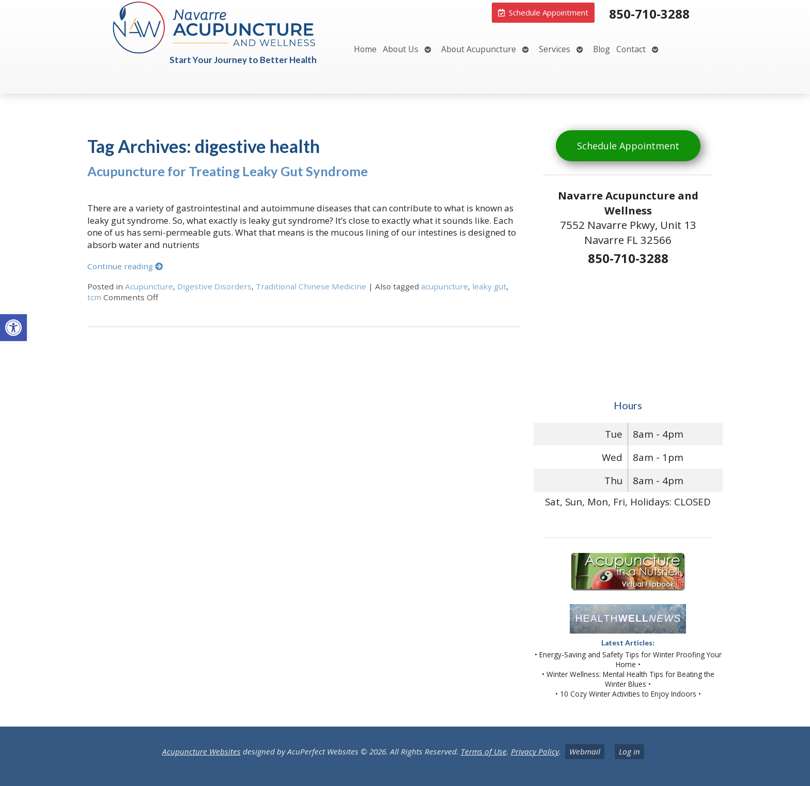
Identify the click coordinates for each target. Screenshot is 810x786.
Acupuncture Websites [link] (201, 751)
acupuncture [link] (444, 286)
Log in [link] (629, 751)
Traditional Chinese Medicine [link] (311, 286)
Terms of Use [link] (484, 751)
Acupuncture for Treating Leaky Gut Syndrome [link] (227, 171)
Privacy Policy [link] (535, 751)
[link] (13, 327)
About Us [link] (400, 49)
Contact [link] (631, 49)
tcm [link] (94, 297)
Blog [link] (601, 49)
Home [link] (365, 49)
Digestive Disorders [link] (214, 286)
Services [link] (554, 49)
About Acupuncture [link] (478, 49)
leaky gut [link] (489, 286)
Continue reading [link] (125, 266)
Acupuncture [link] (149, 286)
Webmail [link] (584, 751)
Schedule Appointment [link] (628, 146)
